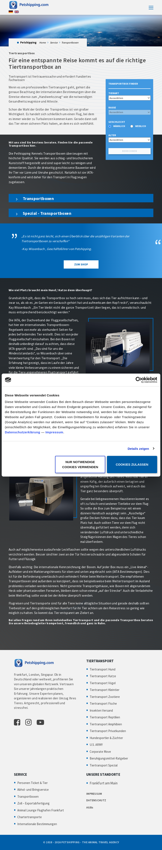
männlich (119, 126)
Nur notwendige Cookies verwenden (80, 464)
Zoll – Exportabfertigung (33, 803)
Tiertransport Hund (102, 669)
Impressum (54, 432)
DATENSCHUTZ (96, 800)
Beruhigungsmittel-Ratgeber (109, 758)
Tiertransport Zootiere (105, 697)
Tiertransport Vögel (103, 683)
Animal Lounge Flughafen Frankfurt (40, 810)
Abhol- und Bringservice (33, 790)
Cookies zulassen (132, 464)
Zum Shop (81, 264)
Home (42, 42)
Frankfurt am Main (103, 783)
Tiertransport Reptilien (105, 717)
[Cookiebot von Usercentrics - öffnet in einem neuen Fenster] (138, 380)
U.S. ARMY (96, 745)
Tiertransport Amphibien (106, 724)
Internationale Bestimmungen (37, 824)
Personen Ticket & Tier (32, 783)
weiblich (140, 126)
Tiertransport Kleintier (104, 690)
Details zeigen (138, 448)
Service (54, 42)
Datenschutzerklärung (22, 432)
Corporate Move (100, 752)
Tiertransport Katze (103, 676)
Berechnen (129, 151)
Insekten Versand (101, 710)
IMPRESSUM (94, 794)
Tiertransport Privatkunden (108, 731)
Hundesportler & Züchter (106, 738)
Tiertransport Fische (103, 703)
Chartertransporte (29, 817)
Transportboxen (28, 797)
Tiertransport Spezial (103, 765)
